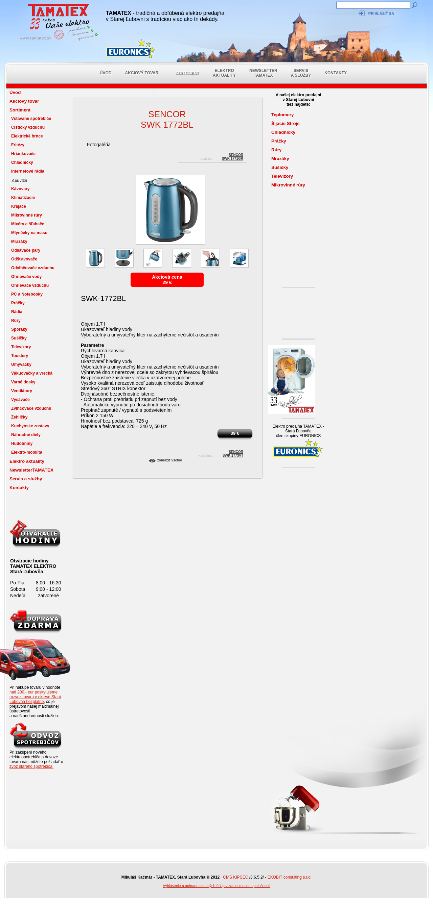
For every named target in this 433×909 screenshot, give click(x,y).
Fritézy (17, 145)
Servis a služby (301, 73)
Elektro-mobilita (26, 452)
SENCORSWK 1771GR (232, 156)
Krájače (18, 206)
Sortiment (187, 73)
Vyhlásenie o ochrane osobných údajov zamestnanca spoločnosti (216, 886)
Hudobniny (21, 443)
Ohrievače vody (26, 276)
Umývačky (21, 364)
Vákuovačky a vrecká (31, 373)
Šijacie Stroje (285, 123)
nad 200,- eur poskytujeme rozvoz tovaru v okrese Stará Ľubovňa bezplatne (35, 697)
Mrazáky (19, 241)
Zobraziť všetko (169, 460)
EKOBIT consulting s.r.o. (290, 877)
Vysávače (20, 399)
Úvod (106, 73)
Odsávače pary (25, 250)
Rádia (16, 311)
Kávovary (20, 188)
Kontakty (335, 73)
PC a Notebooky (27, 294)
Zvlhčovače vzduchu (31, 408)
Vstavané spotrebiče (31, 118)
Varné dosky (23, 382)
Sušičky (19, 338)
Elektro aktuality (224, 73)
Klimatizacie (23, 197)
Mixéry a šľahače (27, 224)
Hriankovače (23, 153)
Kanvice (19, 180)
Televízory (21, 347)
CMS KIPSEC (235, 877)
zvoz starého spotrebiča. (31, 766)
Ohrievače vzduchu (30, 285)
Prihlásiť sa (381, 13)
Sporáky (19, 329)
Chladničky (22, 162)
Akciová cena (167, 277)
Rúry (16, 320)
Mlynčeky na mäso (29, 232)
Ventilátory (21, 390)
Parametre (92, 345)
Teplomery (282, 114)
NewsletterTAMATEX (263, 73)
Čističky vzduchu (28, 127)
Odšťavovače (24, 259)
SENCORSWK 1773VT (233, 453)
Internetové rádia (27, 171)
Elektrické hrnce (27, 136)
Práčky (18, 303)
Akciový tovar (142, 73)
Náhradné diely (26, 434)
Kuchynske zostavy (30, 426)
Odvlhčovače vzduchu (32, 268)
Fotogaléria (99, 144)
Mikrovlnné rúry (26, 215)
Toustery (19, 355)
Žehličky (19, 417)
